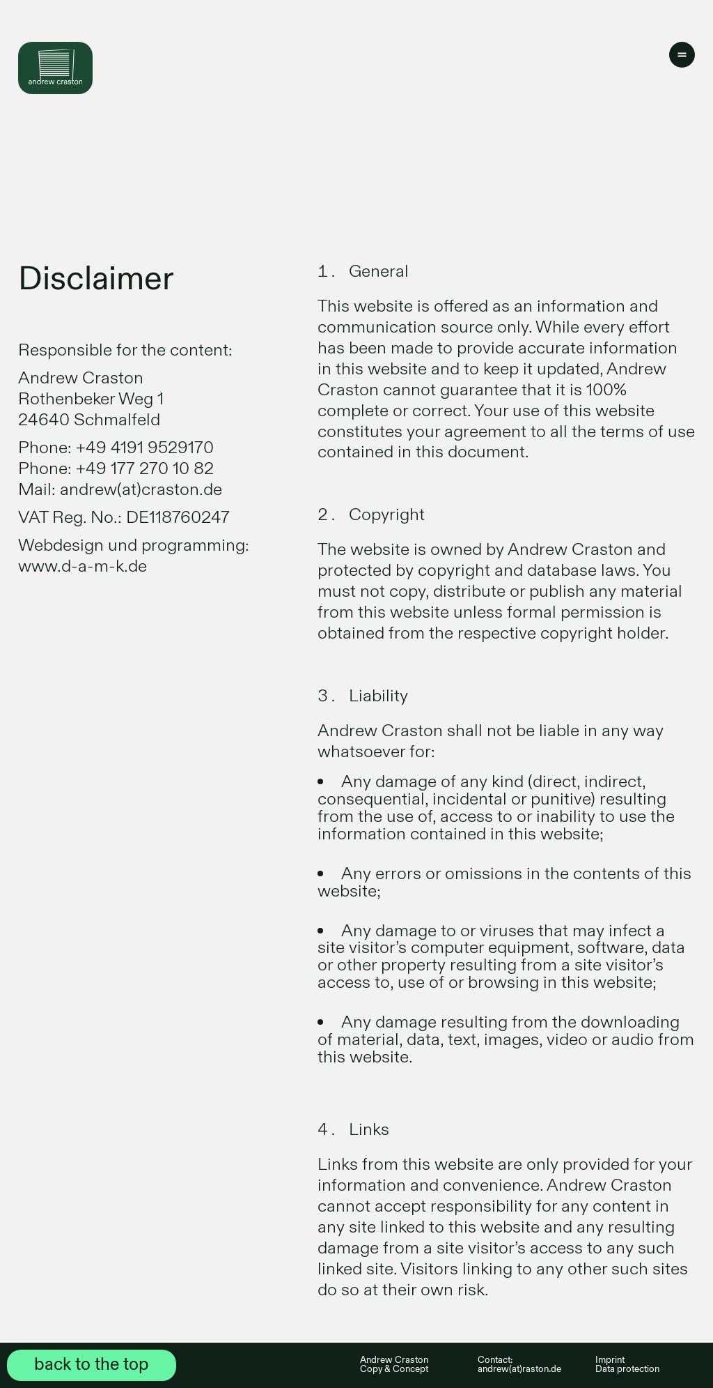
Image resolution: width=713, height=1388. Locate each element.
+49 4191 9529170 (145, 447)
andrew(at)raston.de (519, 1369)
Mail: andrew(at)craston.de (120, 489)
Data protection (627, 1369)
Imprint (610, 1360)
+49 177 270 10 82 (145, 468)
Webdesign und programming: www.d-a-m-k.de (133, 556)
